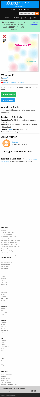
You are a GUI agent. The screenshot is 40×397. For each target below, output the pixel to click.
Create (7, 18)
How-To (3, 332)
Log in (28, 159)
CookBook (3, 278)
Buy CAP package (5, 378)
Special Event (4, 298)
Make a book (4, 230)
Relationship (4, 353)
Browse (26, 18)
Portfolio (3, 367)
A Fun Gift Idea (5, 253)
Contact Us (16, 388)
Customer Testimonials (7, 260)
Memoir (3, 310)
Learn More (34, 25)
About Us (22, 388)
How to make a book (6, 234)
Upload (28, 3)
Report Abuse (4, 268)
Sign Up (13, 9)
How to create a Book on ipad (9, 244)
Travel (2, 314)
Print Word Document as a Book (9, 242)
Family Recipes (5, 348)
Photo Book (4, 282)
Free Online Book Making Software (10, 240)
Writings (3, 328)
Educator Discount (6, 382)
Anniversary (4, 292)
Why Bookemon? (20, 6)
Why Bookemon (23, 391)
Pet (2, 351)
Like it (22, 83)
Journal (3, 363)
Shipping (3, 376)
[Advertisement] (20, 189)
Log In (20, 9)
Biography (3, 308)
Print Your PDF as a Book (7, 232)
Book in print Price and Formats (9, 384)
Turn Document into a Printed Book (10, 246)
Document (4, 312)
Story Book (4, 284)
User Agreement (5, 266)
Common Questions (6, 262)
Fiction (3, 276)
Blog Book (3, 360)
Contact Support (5, 264)
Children (3, 340)
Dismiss (35, 22)
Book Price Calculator (6, 374)
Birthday (3, 294)
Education (16, 18)
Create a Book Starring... (7, 251)
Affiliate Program (7, 388)
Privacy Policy (6, 391)
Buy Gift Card (4, 380)
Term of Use (14, 391)
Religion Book (4, 365)
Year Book (3, 326)
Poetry (3, 280)
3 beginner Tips (5, 248)
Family (2, 344)
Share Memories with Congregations (10, 255)
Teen (10, 129)
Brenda (5, 78)
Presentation (4, 330)
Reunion (3, 369)
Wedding (3, 296)
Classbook (3, 322)
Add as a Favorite (9, 83)
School (3, 324)
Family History (5, 346)
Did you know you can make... (9, 236)
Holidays (3, 300)
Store (34, 18)
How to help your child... (7, 238)
